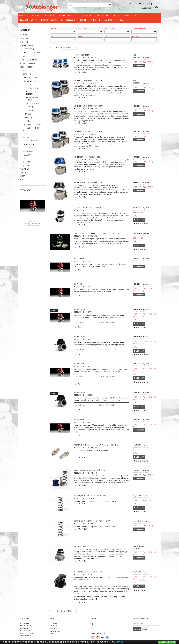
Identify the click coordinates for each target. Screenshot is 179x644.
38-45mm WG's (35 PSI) (82, 55)
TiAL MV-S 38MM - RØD (82, 363)
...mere (93, 69)
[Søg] (110, 5)
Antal (135, 216)
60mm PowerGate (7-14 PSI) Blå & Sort (88, 182)
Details (119, 642)
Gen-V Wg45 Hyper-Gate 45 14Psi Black (88, 208)
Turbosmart (82, 72)
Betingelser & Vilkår (27, 632)
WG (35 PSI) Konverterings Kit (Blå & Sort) (90, 470)
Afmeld (144, 628)
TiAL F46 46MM (79, 284)
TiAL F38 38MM (32, 221)
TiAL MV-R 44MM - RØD (82, 309)
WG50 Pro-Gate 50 (80, 545)
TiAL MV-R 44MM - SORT (82, 336)
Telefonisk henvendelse (28, 629)
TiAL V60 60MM (79, 419)
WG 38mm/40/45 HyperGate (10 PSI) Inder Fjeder (92, 495)
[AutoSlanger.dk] (42, 6)
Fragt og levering (26, 624)
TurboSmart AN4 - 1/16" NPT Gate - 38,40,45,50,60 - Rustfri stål (97, 444)
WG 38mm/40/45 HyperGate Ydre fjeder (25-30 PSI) (92, 520)
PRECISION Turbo (84, 247)
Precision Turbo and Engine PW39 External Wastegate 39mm (97, 233)
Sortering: (54, 48)
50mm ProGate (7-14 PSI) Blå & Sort (87, 157)
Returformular (25, 635)
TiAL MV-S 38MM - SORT (82, 392)
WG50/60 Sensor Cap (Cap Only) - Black (88, 571)
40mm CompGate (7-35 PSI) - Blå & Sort (88, 106)
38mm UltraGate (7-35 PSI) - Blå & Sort (88, 81)
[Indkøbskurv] (150, 8)
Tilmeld (137, 628)
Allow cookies (167, 642)
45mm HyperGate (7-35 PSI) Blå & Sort (88, 132)
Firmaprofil (24, 627)
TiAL (79, 270)
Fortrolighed (24, 622)
